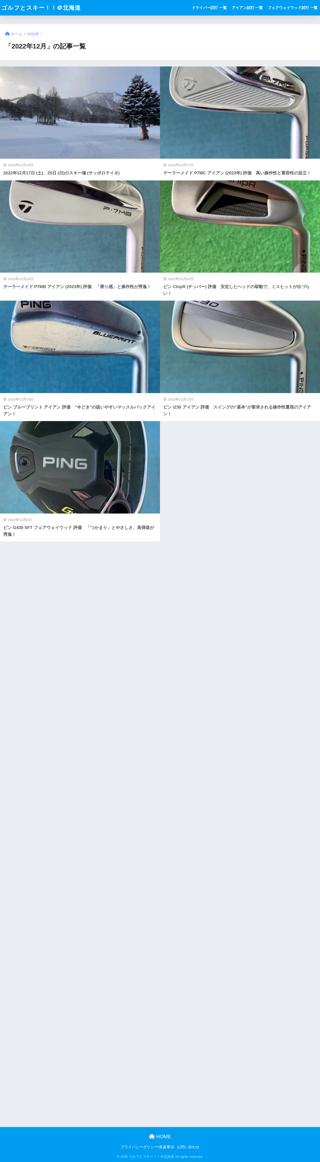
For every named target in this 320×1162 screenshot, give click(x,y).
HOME (160, 1136)
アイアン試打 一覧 (247, 7)
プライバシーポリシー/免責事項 (147, 1147)
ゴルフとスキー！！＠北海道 (41, 7)
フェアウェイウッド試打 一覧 (293, 7)
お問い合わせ (188, 1147)
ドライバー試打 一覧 (209, 7)
